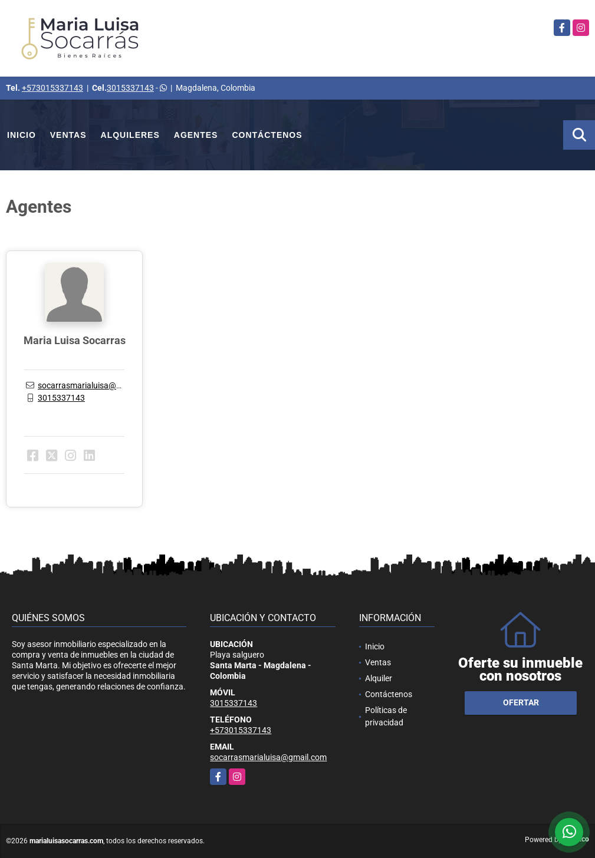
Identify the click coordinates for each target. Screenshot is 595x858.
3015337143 (130, 88)
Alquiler (378, 678)
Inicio (21, 135)
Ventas (68, 135)
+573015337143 (52, 88)
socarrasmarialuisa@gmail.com (96, 385)
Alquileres (130, 135)
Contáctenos (267, 135)
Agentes (196, 135)
